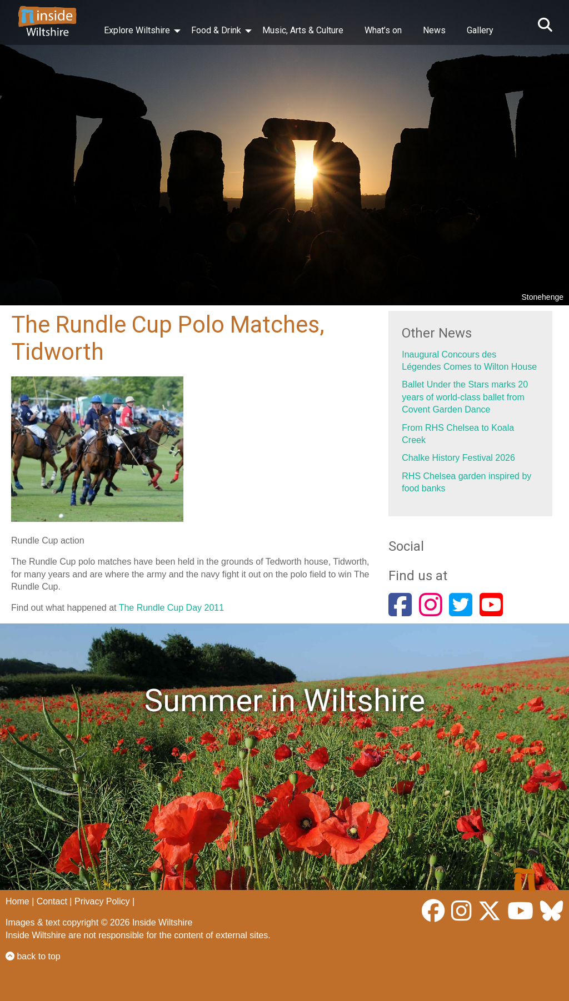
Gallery (480, 30)
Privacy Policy (102, 901)
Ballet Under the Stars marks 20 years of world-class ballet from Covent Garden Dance (465, 397)
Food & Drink (216, 30)
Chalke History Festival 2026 (458, 457)
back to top (33, 956)
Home (17, 901)
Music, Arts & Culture (302, 30)
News (434, 30)
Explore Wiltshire (137, 30)
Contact (52, 901)
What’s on (383, 30)
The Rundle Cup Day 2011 (171, 607)
